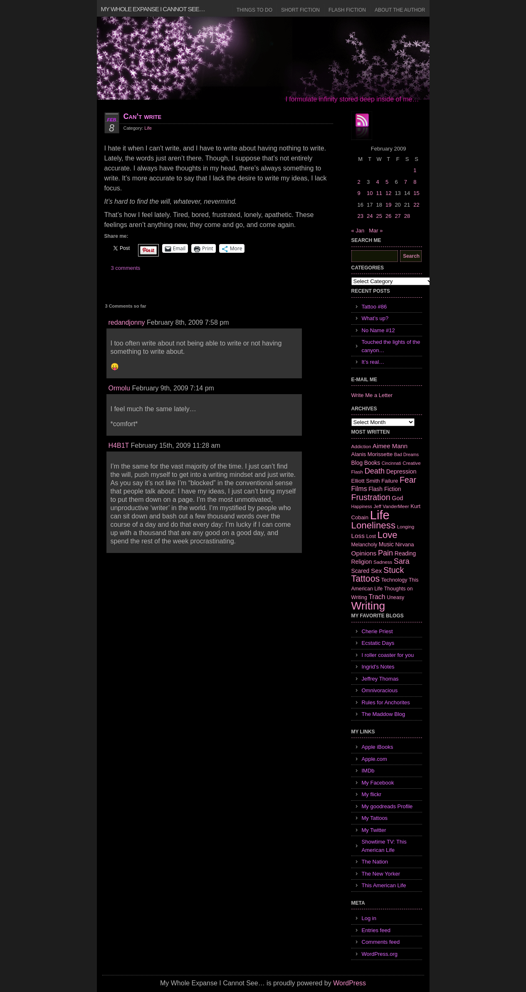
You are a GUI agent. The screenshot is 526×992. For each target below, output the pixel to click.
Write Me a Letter (372, 395)
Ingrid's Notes (378, 667)
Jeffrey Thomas (380, 679)
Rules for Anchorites (386, 702)
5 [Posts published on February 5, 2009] (386, 182)
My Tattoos (375, 818)
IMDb (368, 770)
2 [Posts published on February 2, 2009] (359, 182)
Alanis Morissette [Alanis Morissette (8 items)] (372, 454)
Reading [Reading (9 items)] (405, 553)
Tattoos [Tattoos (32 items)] (365, 579)
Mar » (376, 230)
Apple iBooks (377, 747)
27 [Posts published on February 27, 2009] (397, 216)
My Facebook (378, 783)
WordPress (349, 983)
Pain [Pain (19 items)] (385, 553)
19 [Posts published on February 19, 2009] (388, 205)
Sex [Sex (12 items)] (376, 570)
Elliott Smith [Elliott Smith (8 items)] (365, 481)
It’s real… (373, 362)
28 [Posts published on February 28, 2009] (407, 216)
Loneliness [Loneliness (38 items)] (373, 525)
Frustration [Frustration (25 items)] (370, 497)
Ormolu (119, 388)
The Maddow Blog (383, 714)
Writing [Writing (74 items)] (368, 606)
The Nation (375, 862)
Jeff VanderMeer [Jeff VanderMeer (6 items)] (391, 506)
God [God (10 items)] (397, 498)
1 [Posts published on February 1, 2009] (414, 170)
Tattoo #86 (374, 307)
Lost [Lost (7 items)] (371, 536)
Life (148, 128)
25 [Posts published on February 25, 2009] (379, 216)
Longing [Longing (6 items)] (406, 526)
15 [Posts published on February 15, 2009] (416, 193)
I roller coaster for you (388, 655)
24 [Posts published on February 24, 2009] (370, 216)
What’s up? (375, 318)
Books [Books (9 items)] (372, 462)
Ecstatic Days (378, 643)
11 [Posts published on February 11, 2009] (379, 193)
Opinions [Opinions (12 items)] (364, 553)
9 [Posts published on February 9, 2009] (359, 193)
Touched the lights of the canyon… (391, 346)
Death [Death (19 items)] (375, 471)
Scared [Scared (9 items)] (360, 571)
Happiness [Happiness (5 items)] (361, 506)
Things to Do (254, 10)
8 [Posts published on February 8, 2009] (414, 182)
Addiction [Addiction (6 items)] (361, 446)
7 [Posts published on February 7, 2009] (405, 182)
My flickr (372, 794)
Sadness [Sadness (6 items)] (382, 562)
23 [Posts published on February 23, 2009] (360, 216)
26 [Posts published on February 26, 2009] (388, 216)
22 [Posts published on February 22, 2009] (416, 205)
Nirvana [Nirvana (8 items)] (404, 544)
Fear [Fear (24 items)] (408, 479)
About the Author (400, 10)
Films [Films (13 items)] (359, 488)
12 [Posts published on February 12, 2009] (388, 193)
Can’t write (142, 116)
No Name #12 (378, 330)
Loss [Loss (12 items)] (358, 535)
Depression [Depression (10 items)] (401, 471)
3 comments (126, 268)
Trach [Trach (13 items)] (376, 596)
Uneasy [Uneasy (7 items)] (395, 597)
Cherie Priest (377, 631)
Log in (369, 918)
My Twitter (374, 830)
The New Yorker (381, 874)
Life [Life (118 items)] (380, 515)
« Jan (358, 230)
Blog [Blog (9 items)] (357, 462)
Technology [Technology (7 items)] (394, 580)
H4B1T (119, 445)
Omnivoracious (380, 690)
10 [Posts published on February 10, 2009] (370, 193)
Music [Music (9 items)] (386, 544)
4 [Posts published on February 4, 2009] (377, 182)
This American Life (384, 885)
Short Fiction (300, 10)
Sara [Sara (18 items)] (402, 561)
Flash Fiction (347, 10)
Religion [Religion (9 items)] (361, 561)
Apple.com (374, 759)
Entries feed (376, 930)
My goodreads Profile (387, 806)
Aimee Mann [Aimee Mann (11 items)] (390, 445)
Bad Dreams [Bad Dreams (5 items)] (406, 454)
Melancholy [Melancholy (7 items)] (364, 545)
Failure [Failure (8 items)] (389, 481)
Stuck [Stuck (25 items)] (393, 570)
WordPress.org (380, 954)
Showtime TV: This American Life (384, 846)
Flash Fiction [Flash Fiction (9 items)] (384, 489)
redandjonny (127, 322)
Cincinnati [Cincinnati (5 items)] (391, 463)
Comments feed (381, 942)
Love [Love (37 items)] (388, 535)
